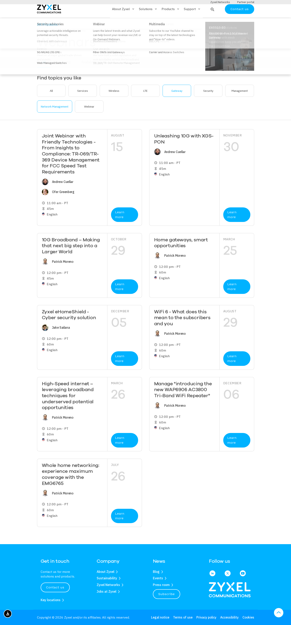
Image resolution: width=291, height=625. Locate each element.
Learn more (119, 226)
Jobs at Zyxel (106, 591)
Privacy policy (206, 617)
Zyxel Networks (108, 585)
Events (158, 578)
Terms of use (183, 617)
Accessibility (229, 617)
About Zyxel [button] (123, 21)
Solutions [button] (148, 21)
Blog (156, 572)
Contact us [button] (55, 587)
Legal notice (160, 617)
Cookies (248, 617)
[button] (212, 21)
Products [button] (171, 21)
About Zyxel (105, 572)
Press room (161, 585)
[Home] (49, 20)
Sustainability (107, 578)
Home (40, 35)
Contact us (239, 21)
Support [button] (192, 21)
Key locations (50, 600)
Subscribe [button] (166, 594)
